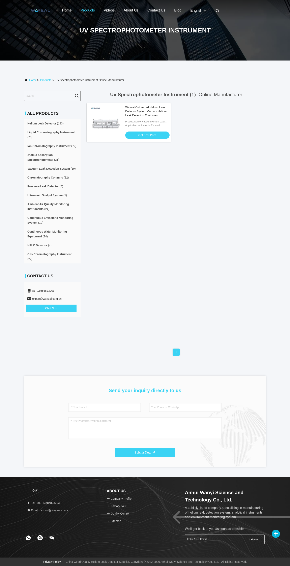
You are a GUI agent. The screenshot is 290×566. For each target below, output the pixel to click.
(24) (48, 207)
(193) (45, 123)
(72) (51, 146)
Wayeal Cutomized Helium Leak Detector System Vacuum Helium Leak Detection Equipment (146, 111)
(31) (43, 157)
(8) (45, 186)
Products (88, 10)
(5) (47, 195)
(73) (51, 135)
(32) (48, 177)
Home (67, 10)
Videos (109, 10)
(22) (49, 257)
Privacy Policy (52, 561)
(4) (39, 245)
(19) (51, 168)
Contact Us (156, 10)
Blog (177, 10)
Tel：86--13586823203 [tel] (43, 502)
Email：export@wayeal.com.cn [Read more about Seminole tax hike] (48, 510)
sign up (253, 539)
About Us (131, 10)
